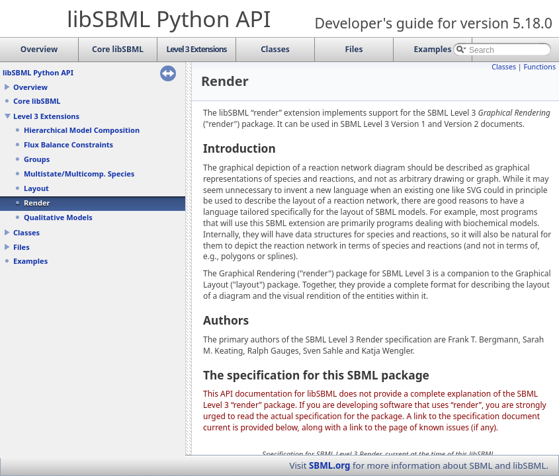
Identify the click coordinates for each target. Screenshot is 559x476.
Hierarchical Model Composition (82, 130)
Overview (30, 87)
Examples (30, 261)
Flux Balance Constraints (68, 144)
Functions (539, 66)
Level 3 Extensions (46, 116)
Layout (36, 188)
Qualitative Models (58, 217)
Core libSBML (36, 101)
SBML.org (330, 465)
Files (21, 247)
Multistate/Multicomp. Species (79, 173)
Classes (26, 232)
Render (37, 203)
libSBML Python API (38, 72)
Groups (37, 159)
